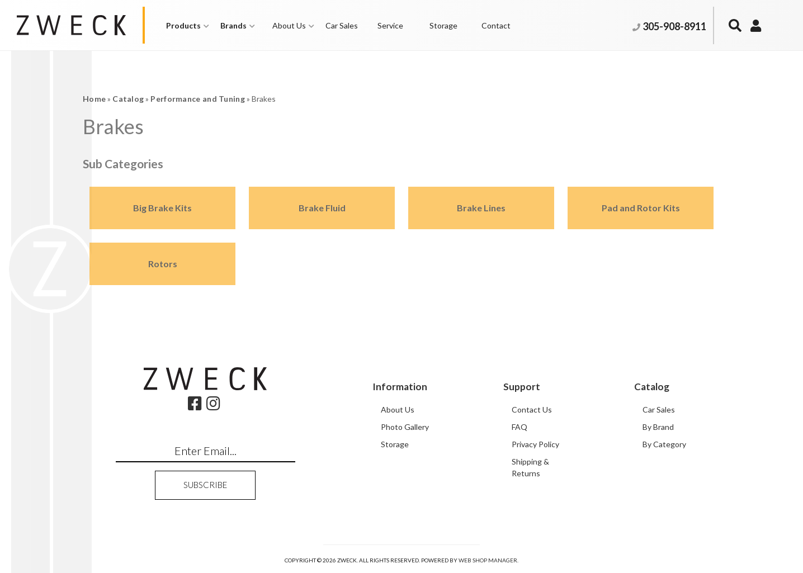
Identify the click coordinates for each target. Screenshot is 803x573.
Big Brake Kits (162, 207)
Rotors (162, 263)
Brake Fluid (322, 207)
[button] (187, 25)
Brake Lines (481, 207)
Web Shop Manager (488, 560)
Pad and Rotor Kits (641, 207)
